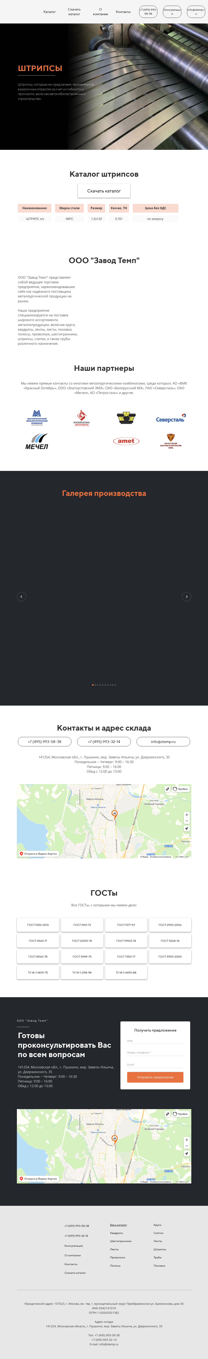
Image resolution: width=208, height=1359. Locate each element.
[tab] (104, 200)
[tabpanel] (104, 212)
